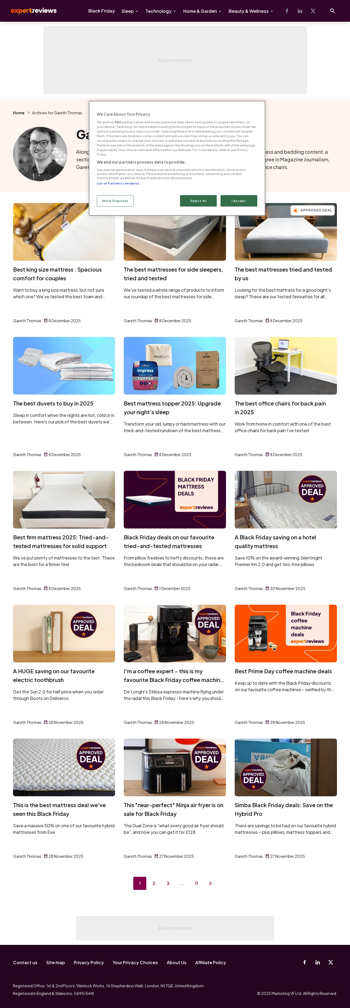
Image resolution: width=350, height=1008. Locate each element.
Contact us (25, 962)
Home (18, 112)
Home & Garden (200, 11)
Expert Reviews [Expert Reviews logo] (29, 11)
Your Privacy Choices (135, 962)
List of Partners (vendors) (118, 183)
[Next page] (210, 883)
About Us (177, 962)
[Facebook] (286, 10)
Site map (55, 962)
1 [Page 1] (140, 883)
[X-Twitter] (313, 10)
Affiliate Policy (210, 962)
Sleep (128, 11)
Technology (158, 11)
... (182, 883)
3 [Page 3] (168, 883)
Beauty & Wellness (249, 11)
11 (196, 883)
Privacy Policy (89, 962)
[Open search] (332, 10)
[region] (177, 158)
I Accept (239, 201)
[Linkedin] (299, 10)
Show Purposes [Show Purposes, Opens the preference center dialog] (115, 201)
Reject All (198, 201)
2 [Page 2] (154, 883)
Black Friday (101, 11)
